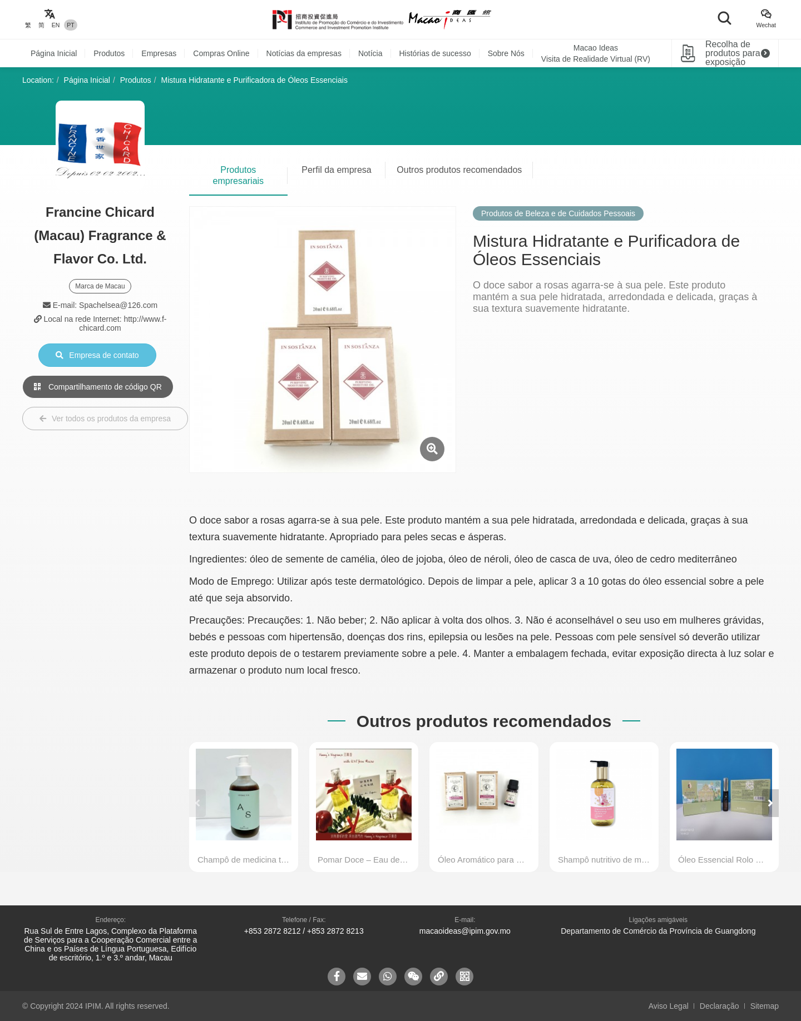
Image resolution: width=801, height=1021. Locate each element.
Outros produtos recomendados (459, 170)
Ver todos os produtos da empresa (105, 418)
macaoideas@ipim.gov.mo (465, 931)
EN (56, 25)
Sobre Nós (506, 53)
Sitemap (764, 1006)
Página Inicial (54, 53)
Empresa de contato (97, 355)
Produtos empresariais (238, 175)
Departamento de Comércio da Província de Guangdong (658, 931)
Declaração (719, 1006)
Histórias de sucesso (435, 53)
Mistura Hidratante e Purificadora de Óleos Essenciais (254, 80)
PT (70, 25)
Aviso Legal (669, 1006)
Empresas (158, 53)
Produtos (109, 53)
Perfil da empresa (336, 170)
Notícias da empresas (304, 53)
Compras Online (221, 53)
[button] (770, 803)
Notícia (370, 53)
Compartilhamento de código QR (98, 386)
